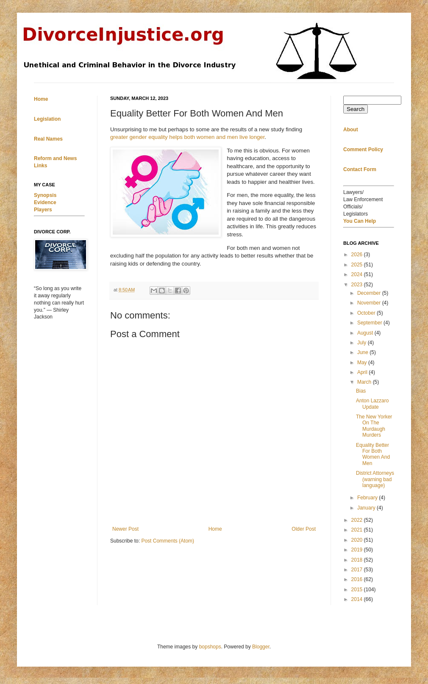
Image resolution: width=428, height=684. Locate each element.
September (370, 323)
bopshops (210, 647)
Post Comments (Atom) (167, 541)
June (363, 352)
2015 (357, 590)
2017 (357, 570)
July (362, 343)
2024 (357, 274)
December (369, 293)
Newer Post (125, 529)
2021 (357, 530)
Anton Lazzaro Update (372, 404)
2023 (357, 285)
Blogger (261, 647)
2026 (357, 255)
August (366, 333)
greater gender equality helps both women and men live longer (187, 137)
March (365, 382)
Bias (361, 391)
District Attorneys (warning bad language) (375, 479)
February (368, 498)
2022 (357, 520)
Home (215, 529)
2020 (357, 540)
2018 (357, 560)
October (367, 313)
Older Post (304, 529)
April (363, 372)
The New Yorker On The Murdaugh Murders (374, 426)
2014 (357, 599)
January (367, 508)
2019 (357, 550)
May (362, 363)
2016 (357, 579)
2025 (357, 265)
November (369, 303)
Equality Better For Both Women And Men (373, 454)
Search (355, 109)
